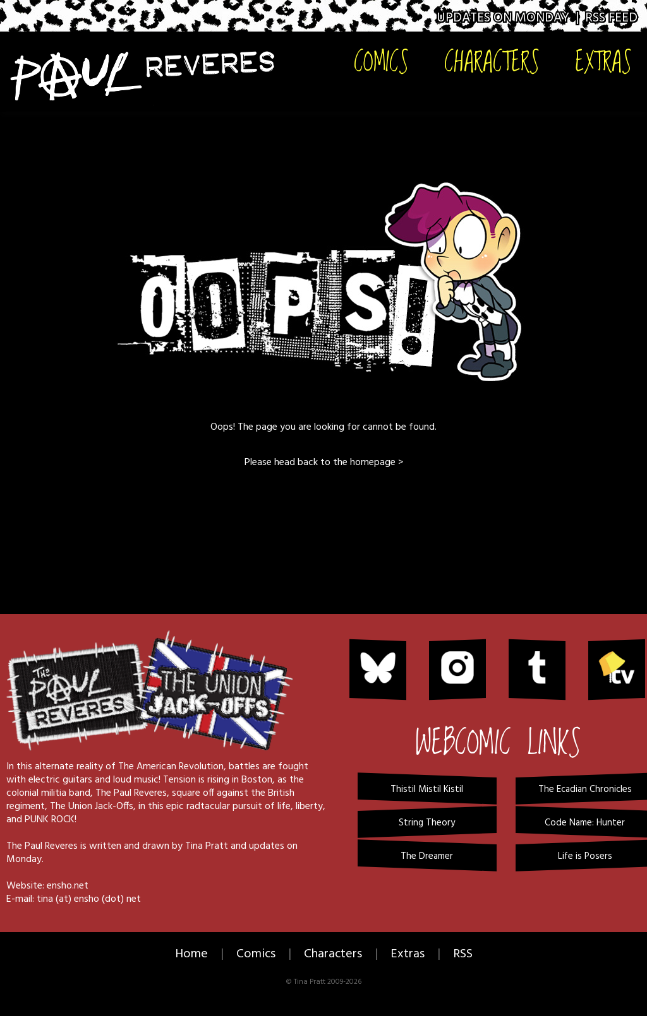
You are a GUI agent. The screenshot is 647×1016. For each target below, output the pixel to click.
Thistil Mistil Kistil (426, 789)
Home (191, 954)
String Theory (427, 822)
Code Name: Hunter (585, 822)
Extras (603, 61)
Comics (381, 61)
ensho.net (67, 886)
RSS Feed (611, 18)
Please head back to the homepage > (324, 462)
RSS (463, 954)
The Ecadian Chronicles (585, 789)
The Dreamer (427, 856)
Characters (492, 61)
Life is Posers (585, 856)
